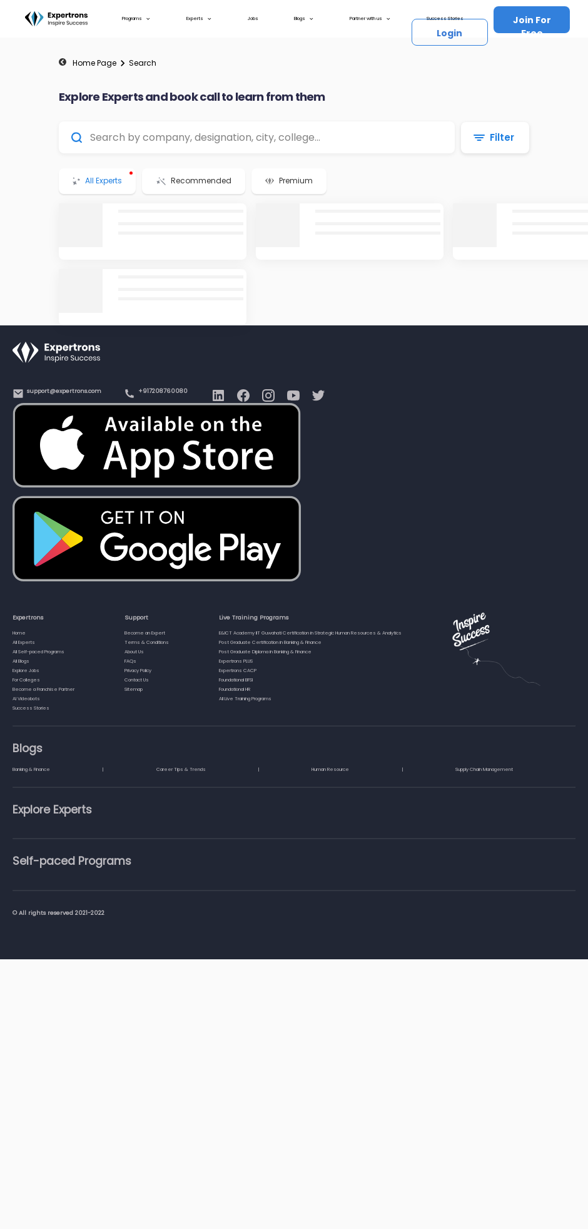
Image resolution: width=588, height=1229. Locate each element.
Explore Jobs (26, 670)
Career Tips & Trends (181, 769)
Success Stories (31, 708)
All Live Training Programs (245, 698)
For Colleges (26, 679)
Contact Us (136, 679)
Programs (136, 19)
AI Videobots (26, 698)
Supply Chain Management (484, 769)
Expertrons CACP (237, 670)
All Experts (24, 642)
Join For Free (532, 23)
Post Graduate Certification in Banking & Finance (270, 642)
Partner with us (370, 19)
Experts (199, 19)
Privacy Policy (137, 670)
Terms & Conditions (146, 642)
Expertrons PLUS (236, 661)
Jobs (253, 18)
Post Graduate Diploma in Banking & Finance (265, 651)
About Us (134, 651)
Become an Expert (144, 633)
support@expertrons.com (64, 391)
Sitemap (133, 689)
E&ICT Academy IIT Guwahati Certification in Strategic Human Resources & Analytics (310, 633)
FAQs (130, 661)
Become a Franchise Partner (43, 689)
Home (19, 633)
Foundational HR (234, 689)
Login (449, 33)
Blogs (304, 19)
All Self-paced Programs (38, 651)
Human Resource (330, 769)
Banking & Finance (31, 769)
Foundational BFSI (236, 679)
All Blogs (21, 661)
